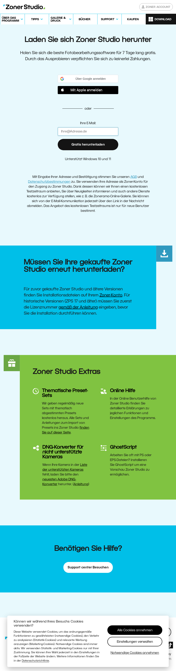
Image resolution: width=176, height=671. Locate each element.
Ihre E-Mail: (88, 123)
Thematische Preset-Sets (65, 393)
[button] (88, 79)
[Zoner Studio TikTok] (170, 645)
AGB (133, 177)
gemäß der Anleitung (78, 307)
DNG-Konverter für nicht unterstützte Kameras (62, 451)
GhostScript (123, 447)
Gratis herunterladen (88, 144)
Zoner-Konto (111, 295)
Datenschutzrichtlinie (35, 660)
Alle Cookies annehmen (135, 630)
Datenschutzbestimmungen (49, 181)
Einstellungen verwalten (135, 641)
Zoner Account (156, 6)
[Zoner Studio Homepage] (24, 6)
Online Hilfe (122, 390)
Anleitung (81, 484)
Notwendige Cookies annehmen (135, 652)
